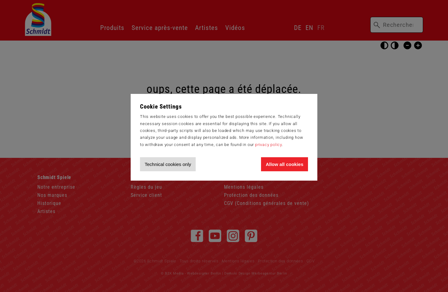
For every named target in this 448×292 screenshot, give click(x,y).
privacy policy (268, 144)
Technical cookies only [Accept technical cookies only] (168, 164)
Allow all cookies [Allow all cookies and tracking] (284, 164)
